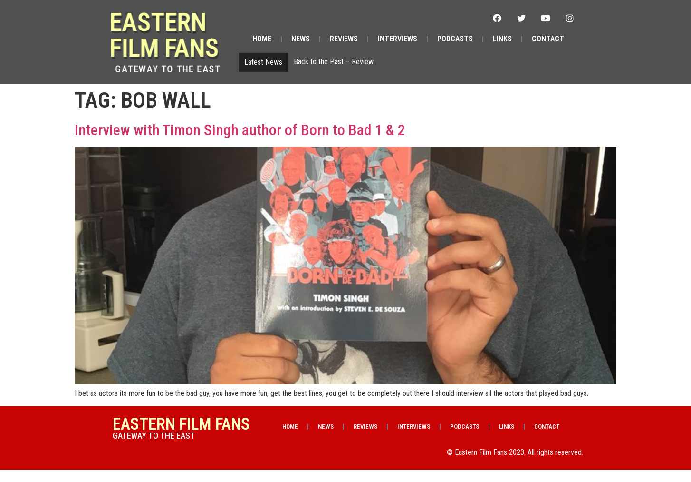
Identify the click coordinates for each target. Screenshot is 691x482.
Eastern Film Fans (175, 35)
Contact (548, 38)
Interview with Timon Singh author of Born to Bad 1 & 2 (240, 130)
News (300, 38)
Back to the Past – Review (334, 61)
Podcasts (455, 38)
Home (261, 38)
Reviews (344, 38)
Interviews (397, 38)
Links (502, 38)
